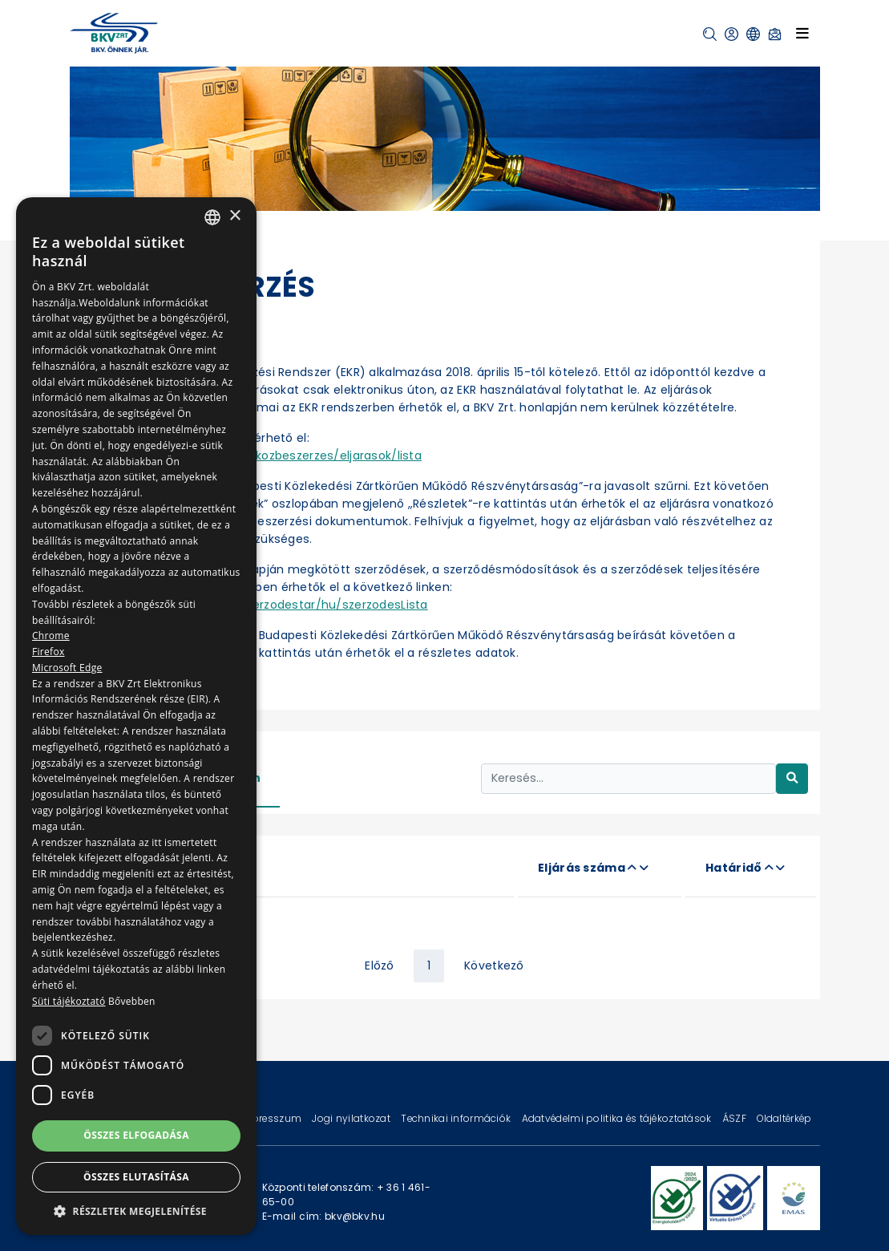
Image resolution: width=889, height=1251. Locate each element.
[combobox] (212, 217)
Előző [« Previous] (379, 965)
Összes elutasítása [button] (136, 1177)
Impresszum (271, 1118)
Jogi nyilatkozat (352, 1118)
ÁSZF (735, 1118)
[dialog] (136, 716)
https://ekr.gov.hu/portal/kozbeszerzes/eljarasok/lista (263, 455)
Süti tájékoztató (68, 1001)
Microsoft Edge (67, 667)
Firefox (48, 651)
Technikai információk (457, 1118)
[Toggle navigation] (802, 33)
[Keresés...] (628, 778)
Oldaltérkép (784, 1118)
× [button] (234, 216)
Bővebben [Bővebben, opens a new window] (132, 1001)
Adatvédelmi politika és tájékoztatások (618, 1118)
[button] (710, 34)
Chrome (51, 635)
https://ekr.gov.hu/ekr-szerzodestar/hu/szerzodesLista (266, 605)
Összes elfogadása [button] (136, 1135)
